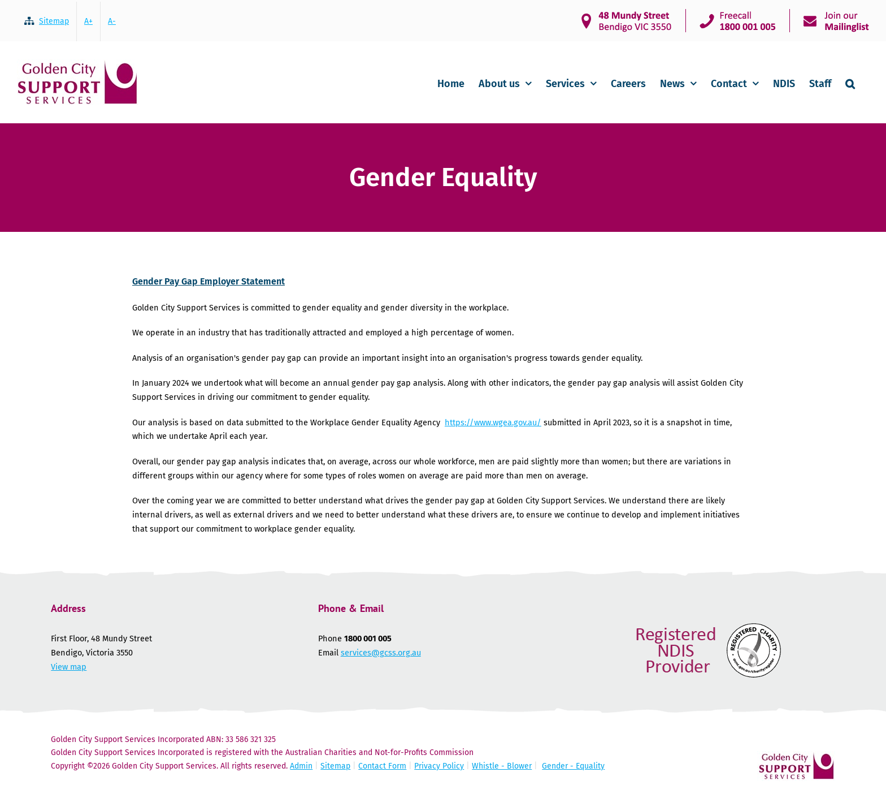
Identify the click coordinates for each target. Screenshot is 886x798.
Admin (301, 766)
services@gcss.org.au (381, 653)
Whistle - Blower (502, 766)
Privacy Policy (439, 766)
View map (68, 667)
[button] (850, 82)
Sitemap (335, 766)
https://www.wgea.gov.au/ (493, 422)
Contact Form (382, 766)
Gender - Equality (573, 766)
